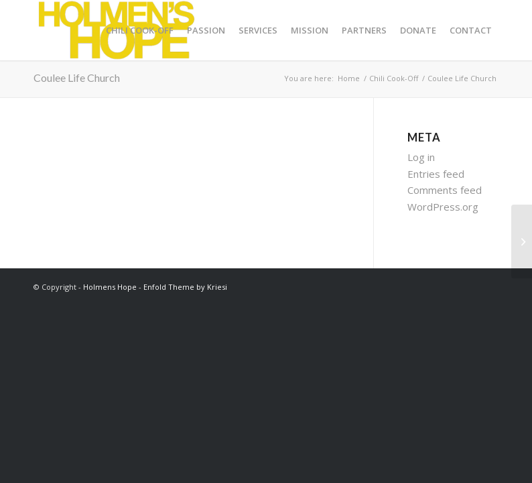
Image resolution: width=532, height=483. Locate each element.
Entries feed (435, 173)
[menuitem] (139, 30)
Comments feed (444, 190)
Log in (421, 157)
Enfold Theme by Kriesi (185, 287)
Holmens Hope (110, 287)
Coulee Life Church (77, 77)
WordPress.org (442, 206)
